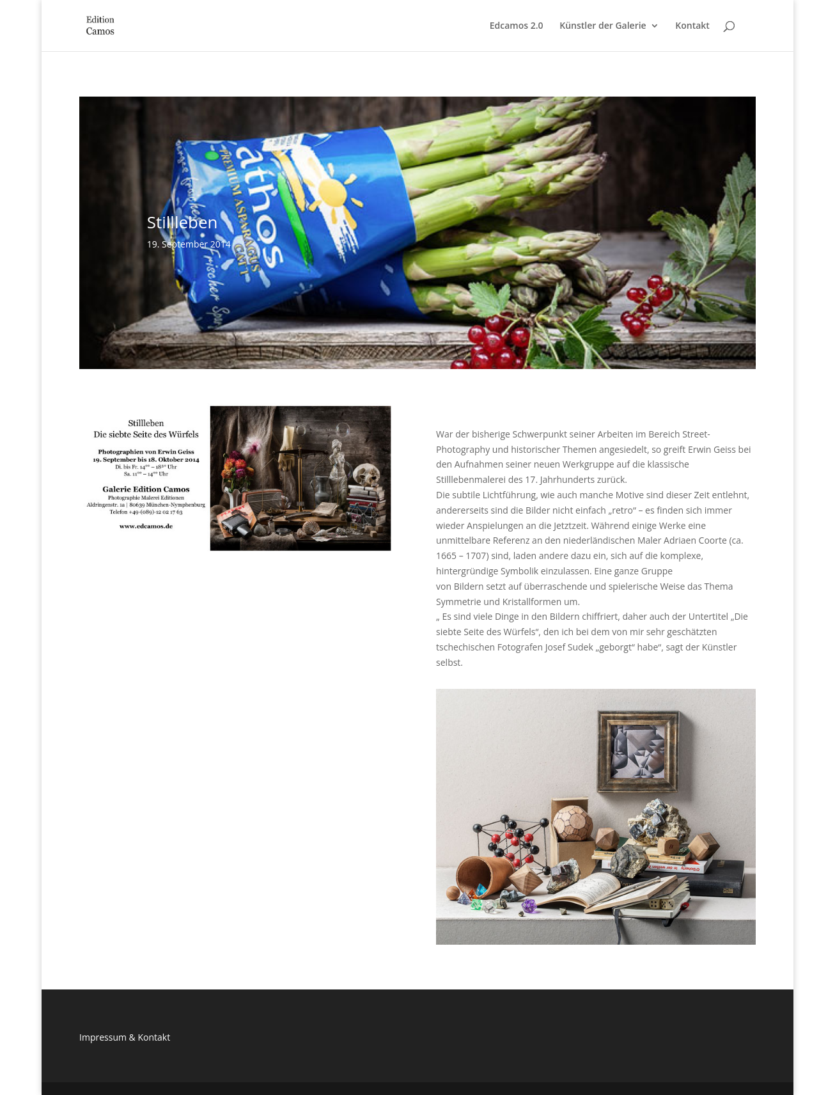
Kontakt (692, 26)
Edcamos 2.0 (516, 26)
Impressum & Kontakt (124, 1037)
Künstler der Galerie (602, 26)
